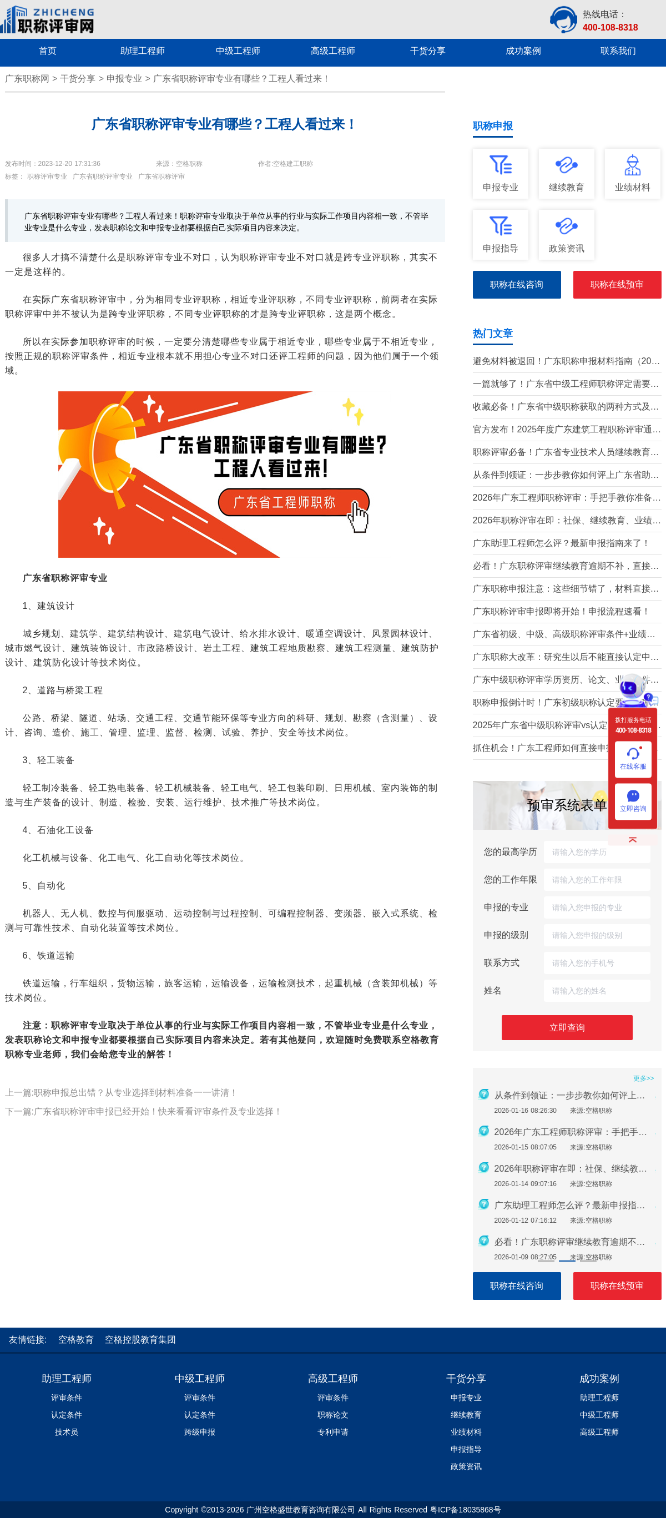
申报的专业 (506, 907)
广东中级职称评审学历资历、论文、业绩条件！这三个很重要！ (566, 681)
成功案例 (599, 1378)
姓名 (493, 990)
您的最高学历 (510, 851)
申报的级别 (506, 935)
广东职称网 (27, 78)
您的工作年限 (510, 879)
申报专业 (124, 78)
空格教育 (420, 1040)
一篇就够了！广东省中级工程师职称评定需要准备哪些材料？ (566, 385)
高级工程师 (333, 1378)
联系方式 (501, 962)
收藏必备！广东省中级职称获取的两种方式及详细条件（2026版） (566, 407)
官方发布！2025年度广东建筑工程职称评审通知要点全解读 (567, 430)
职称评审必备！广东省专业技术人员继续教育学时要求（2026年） (566, 453)
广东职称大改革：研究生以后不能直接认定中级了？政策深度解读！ (566, 658)
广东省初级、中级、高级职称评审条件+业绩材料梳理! (564, 635)
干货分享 (77, 78)
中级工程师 (200, 1378)
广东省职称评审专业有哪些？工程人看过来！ (242, 78)
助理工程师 (67, 1378)
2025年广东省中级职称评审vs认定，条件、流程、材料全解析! (563, 726)
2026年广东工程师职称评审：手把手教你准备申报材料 (567, 499)
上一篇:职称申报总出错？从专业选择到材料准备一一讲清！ (121, 1092)
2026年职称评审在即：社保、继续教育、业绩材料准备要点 (567, 521)
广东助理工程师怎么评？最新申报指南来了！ (561, 543)
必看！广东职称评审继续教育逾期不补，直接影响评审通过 (566, 567)
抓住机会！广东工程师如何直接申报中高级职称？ (561, 749)
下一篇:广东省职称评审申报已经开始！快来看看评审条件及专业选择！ (143, 1111)
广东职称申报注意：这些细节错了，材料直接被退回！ (566, 590)
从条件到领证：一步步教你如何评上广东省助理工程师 (566, 476)
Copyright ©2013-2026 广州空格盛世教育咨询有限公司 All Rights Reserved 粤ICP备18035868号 (333, 1509)
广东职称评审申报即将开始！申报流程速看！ (561, 611)
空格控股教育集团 (140, 1339)
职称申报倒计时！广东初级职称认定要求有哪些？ (561, 703)
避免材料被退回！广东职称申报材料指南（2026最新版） (567, 362)
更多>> (643, 1078)
